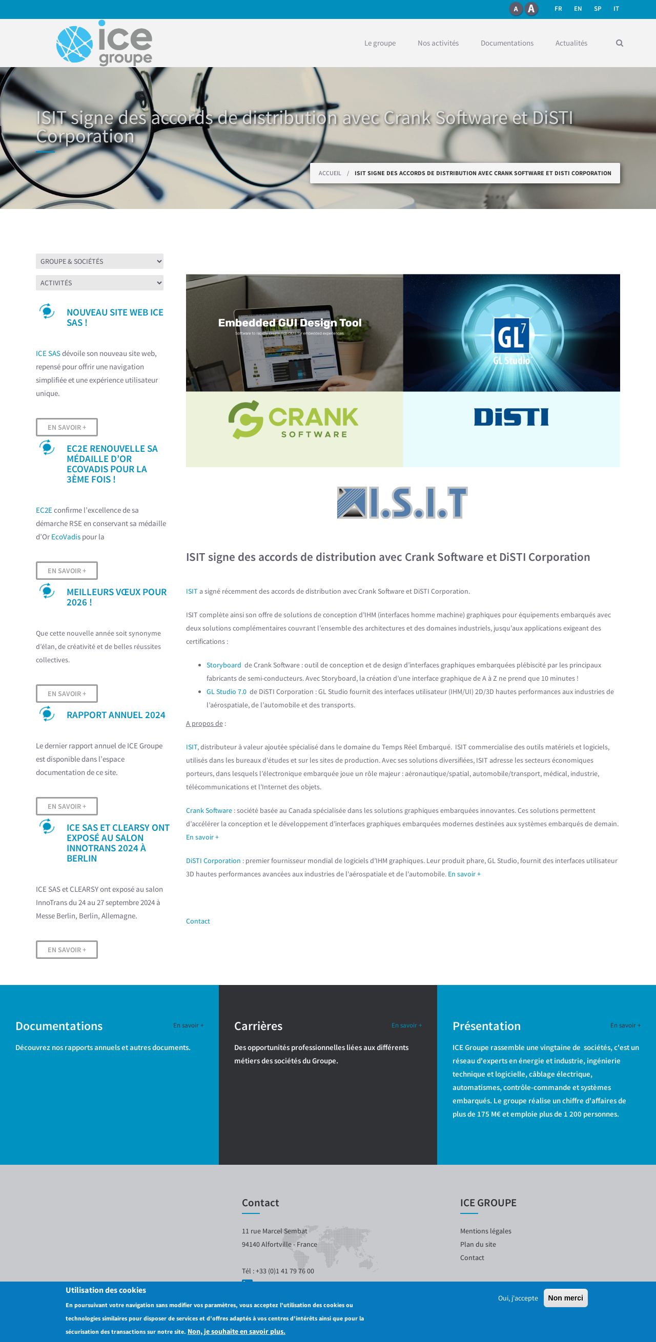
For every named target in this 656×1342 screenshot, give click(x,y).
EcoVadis (65, 536)
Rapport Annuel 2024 (116, 714)
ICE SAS (48, 353)
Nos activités (438, 43)
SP (598, 8)
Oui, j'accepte (518, 1298)
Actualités (571, 43)
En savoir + (67, 427)
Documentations (507, 43)
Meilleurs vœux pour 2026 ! (117, 596)
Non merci (565, 1298)
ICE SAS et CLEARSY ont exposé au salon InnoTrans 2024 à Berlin (118, 842)
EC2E (44, 510)
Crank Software (209, 810)
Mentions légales (485, 1230)
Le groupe (380, 43)
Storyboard (225, 664)
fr (558, 8)
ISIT (192, 591)
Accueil (330, 173)
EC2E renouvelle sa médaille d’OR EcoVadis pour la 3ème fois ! (112, 463)
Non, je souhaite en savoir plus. (236, 1331)
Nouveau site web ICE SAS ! (115, 317)
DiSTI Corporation (213, 860)
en (578, 8)
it (616, 8)
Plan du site (478, 1244)
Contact (198, 921)
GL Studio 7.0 (227, 691)
